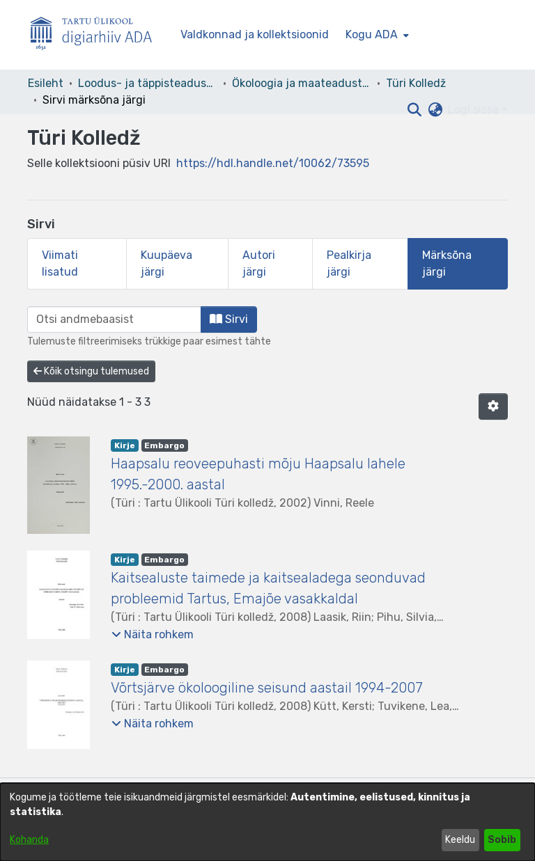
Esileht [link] (45, 83)
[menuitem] (376, 35)
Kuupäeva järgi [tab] (166, 263)
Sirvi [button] (229, 319)
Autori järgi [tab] (258, 263)
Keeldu (460, 840)
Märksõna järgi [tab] (447, 263)
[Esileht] (96, 35)
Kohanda (29, 840)
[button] (414, 110)
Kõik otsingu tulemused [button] (91, 371)
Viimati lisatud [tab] (60, 263)
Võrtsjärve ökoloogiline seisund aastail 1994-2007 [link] (267, 687)
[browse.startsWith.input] (114, 319)
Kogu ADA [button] (372, 34)
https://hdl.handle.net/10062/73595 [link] (272, 163)
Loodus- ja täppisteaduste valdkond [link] (147, 83)
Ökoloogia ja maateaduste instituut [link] (301, 83)
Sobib (502, 840)
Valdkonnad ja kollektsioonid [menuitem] (254, 34)
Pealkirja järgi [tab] (349, 263)
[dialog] (267, 822)
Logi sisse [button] (475, 109)
